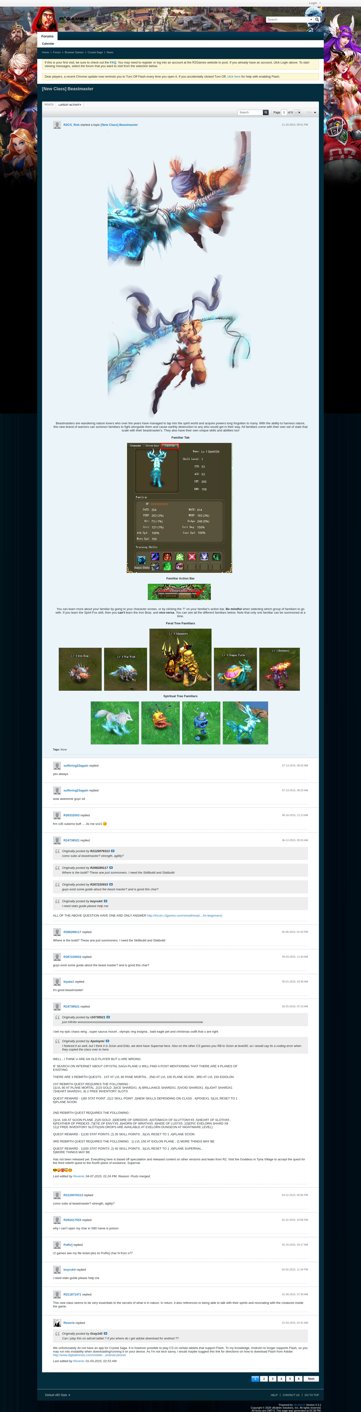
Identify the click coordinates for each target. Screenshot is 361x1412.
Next (311, 1378)
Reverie (78, 1176)
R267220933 (72, 957)
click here (233, 76)
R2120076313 (73, 1195)
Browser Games (74, 52)
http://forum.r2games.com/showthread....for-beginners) (184, 915)
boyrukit (70, 1269)
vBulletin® (299, 1404)
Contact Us (291, 1395)
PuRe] (68, 1245)
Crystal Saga (95, 52)
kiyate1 (69, 981)
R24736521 (72, 840)
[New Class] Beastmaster (119, 125)
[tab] (49, 104)
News (110, 52)
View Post (112, 851)
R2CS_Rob (72, 125)
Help (274, 1395)
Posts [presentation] (49, 104)
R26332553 (72, 815)
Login (315, 3)
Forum (57, 52)
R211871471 (72, 1294)
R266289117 (72, 932)
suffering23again (76, 765)
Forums (47, 36)
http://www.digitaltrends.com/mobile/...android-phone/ (89, 1355)
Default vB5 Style (57, 1395)
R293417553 (72, 1220)
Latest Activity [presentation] (69, 104)
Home (45, 52)
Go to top (312, 1395)
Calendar (48, 43)
